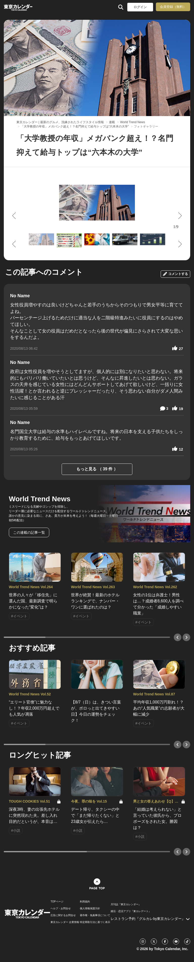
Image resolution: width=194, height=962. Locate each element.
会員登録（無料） (173, 7)
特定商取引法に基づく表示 (95, 922)
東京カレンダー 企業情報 (65, 922)
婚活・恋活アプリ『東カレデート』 (131, 911)
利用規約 (85, 901)
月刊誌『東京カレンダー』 (126, 904)
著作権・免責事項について (95, 915)
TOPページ (57, 901)
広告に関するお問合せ (63, 915)
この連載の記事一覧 (29, 532)
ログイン (140, 7)
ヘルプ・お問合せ (61, 908)
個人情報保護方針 (90, 908)
